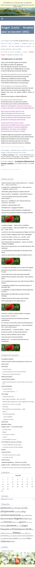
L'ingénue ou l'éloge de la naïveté (17, 2)
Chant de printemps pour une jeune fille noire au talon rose (17, 383)
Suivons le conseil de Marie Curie (10, 205)
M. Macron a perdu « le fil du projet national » (14, 332)
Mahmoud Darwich (6, 376)
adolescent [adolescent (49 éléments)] (5, 507)
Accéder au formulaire (7, 551)
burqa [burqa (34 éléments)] (17, 508)
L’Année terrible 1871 (8, 397)
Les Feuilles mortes (7, 457)
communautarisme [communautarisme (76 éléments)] (10, 515)
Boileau (3, 450)
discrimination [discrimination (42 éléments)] (7, 518)
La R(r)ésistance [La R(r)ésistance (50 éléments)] (16, 529)
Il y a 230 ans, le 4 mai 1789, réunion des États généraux (17, 323)
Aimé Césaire (5, 364)
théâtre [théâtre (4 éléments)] (24, 538)
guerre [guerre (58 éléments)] (22, 521)
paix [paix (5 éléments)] (29, 533)
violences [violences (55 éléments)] (5, 541)
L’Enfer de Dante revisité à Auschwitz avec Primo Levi (16, 361)
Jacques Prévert (6, 452)
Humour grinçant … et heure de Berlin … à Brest (15, 329)
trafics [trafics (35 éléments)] (28, 538)
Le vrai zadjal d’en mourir (9, 439)
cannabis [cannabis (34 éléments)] (24, 508)
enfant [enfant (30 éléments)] (26, 518)
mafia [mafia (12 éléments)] (2, 533)
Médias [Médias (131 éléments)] (17, 532)
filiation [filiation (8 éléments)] (14, 522)
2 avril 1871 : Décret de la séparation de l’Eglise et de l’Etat (18, 232)
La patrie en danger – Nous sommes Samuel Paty (15, 239)
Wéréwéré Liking (6, 424)
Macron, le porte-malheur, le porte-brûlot (13, 334)
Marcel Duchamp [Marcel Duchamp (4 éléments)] (8, 533)
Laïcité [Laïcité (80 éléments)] (27, 529)
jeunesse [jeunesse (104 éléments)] (12, 525)
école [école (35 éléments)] (12, 541)
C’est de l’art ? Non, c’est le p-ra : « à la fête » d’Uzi (15, 237)
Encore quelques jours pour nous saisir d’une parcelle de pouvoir (17, 282)
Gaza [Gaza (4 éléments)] (18, 522)
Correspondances (7, 389)
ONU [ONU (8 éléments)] (26, 533)
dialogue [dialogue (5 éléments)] (23, 515)
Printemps (5, 407)
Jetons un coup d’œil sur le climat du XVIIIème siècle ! (16, 255)
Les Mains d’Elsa (6, 429)
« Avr (1, 491)
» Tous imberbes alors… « (9, 391)
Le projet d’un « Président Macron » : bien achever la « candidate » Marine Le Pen (16, 188)
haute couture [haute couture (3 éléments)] (29, 522)
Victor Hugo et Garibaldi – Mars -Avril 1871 (13, 399)
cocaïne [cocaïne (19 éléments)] (17, 511)
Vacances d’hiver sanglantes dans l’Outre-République (16, 234)
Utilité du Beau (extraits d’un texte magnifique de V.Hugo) (18, 401)
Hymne (4, 411)
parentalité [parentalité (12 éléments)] (4, 536)
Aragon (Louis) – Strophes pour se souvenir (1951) (15, 465)
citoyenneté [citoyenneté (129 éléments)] (7, 511)
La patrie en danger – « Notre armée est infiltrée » (15, 225)
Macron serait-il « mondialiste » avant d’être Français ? (17, 194)
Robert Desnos (5, 460)
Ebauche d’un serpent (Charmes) (11, 374)
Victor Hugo (4, 394)
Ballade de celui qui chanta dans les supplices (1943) (16, 467)
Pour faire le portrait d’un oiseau (11, 455)
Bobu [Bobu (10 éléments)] (12, 508)
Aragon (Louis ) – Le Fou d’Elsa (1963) (12, 427)
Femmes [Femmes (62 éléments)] (8, 521)
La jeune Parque (6, 369)
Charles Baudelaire (6, 386)
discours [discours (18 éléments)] (28, 515)
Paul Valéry (4, 366)
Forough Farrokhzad (7, 359)
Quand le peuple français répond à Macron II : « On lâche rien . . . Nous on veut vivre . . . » (17, 184)
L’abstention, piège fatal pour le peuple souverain (15, 191)
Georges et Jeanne (8, 419)
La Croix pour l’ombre (8, 434)
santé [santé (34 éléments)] (15, 538)
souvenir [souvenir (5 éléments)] (20, 538)
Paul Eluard (4, 422)
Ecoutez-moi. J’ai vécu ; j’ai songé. (11, 404)
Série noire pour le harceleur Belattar (12, 337)
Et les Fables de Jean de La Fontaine (11, 442)
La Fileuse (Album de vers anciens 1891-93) (14, 372)
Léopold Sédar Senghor (8, 379)
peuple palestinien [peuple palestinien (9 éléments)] (27, 536)
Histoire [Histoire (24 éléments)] (3, 525)
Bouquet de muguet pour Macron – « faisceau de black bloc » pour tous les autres (16, 326)
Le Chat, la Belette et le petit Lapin (11, 445)
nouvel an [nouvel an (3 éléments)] (23, 533)
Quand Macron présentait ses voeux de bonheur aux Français (16, 271)
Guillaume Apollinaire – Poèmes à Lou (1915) (14, 462)
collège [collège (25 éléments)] (23, 511)
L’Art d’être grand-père (8, 414)
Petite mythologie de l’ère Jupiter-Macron (13, 301)
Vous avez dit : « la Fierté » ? (9, 316)
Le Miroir (4, 437)
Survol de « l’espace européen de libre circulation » (16, 313)
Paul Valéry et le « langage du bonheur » (12, 207)
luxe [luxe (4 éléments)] (33, 529)
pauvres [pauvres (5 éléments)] (10, 536)
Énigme (4, 432)
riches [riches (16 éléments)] (10, 538)
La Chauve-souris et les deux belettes (12, 447)
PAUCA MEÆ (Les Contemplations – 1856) (13, 409)
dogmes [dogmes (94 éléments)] (18, 518)
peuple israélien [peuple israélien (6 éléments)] (16, 536)
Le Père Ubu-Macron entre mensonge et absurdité (15, 274)
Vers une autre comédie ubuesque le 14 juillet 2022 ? (16, 210)
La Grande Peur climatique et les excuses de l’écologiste (17, 267)
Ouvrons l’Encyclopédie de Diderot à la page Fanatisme (17, 212)
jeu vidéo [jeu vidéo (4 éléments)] (19, 526)
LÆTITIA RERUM (7, 417)
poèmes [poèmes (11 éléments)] (5, 538)
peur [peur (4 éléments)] (1, 538)
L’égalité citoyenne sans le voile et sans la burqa (14, 298)
